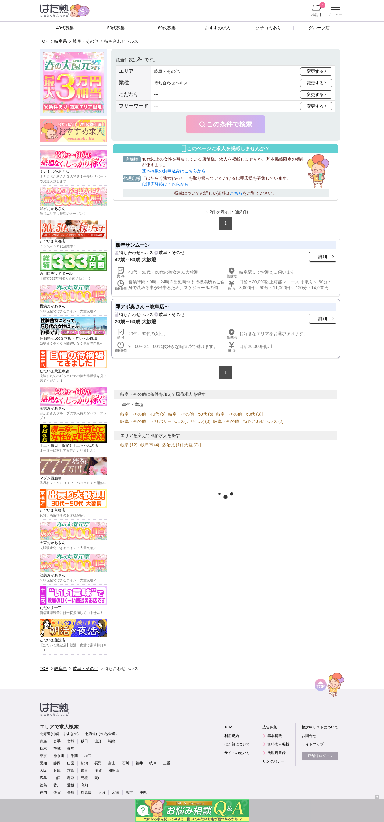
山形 (98, 741)
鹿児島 (86, 792)
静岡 (57, 763)
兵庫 (57, 770)
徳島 (43, 785)
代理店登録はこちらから (165, 184)
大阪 (43, 770)
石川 (125, 763)
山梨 (70, 763)
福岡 (43, 792)
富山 (112, 763)
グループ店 (319, 27)
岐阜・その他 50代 (187, 414)
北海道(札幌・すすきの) (59, 734)
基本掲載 (274, 736)
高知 (84, 785)
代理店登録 (276, 753)
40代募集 (65, 27)
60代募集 (167, 27)
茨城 (57, 748)
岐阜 (124, 444)
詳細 (322, 256)
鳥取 (70, 778)
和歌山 (113, 770)
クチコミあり (268, 27)
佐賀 (57, 792)
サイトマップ (313, 744)
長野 (98, 763)
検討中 (318, 9)
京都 (70, 770)
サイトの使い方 (237, 753)
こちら (236, 193)
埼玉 (88, 756)
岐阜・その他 (85, 41)
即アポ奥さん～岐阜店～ (142, 306)
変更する (315, 71)
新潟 (84, 763)
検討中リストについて (320, 727)
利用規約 (231, 736)
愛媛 (70, 785)
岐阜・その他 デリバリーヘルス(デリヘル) (162, 421)
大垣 (188, 444)
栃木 (43, 748)
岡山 (98, 778)
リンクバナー (273, 761)
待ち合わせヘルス (136, 252)
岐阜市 (146, 444)
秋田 (84, 741)
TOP (44, 41)
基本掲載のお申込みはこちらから (174, 170)
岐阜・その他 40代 (139, 414)
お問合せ (309, 736)
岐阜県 (60, 41)
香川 (57, 785)
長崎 (70, 792)
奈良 (84, 770)
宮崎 (115, 792)
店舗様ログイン (320, 756)
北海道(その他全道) (101, 734)
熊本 (129, 792)
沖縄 (143, 792)
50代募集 (116, 27)
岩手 (57, 741)
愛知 (43, 763)
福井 (139, 763)
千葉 (74, 756)
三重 (166, 763)
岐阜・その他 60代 (235, 414)
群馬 (70, 748)
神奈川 (58, 756)
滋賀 (98, 770)
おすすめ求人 (217, 27)
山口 (57, 778)
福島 (112, 741)
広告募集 (269, 727)
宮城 (70, 741)
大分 (101, 792)
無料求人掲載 (278, 744)
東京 (43, 756)
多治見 (168, 444)
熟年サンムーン (133, 245)
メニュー (334, 11)
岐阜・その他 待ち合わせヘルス (245, 421)
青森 (43, 741)
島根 (84, 778)
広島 (43, 778)
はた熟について (237, 744)
